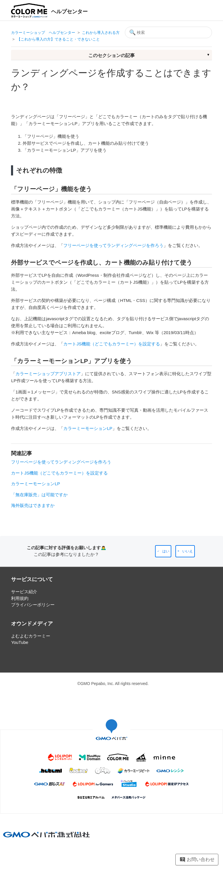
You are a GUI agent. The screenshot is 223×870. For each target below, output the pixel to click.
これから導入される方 (101, 32)
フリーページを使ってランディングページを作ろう (113, 245)
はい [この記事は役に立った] (165, 551)
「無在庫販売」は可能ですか (39, 494)
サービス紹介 (24, 591)
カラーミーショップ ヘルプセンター (43, 32)
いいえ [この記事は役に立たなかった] (187, 551)
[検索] (168, 32)
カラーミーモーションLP (87, 428)
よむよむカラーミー (30, 635)
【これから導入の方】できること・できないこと (58, 39)
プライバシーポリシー (33, 604)
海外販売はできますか (33, 505)
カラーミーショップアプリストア (48, 373)
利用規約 (19, 598)
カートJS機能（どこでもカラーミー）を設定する (111, 343)
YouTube (19, 642)
